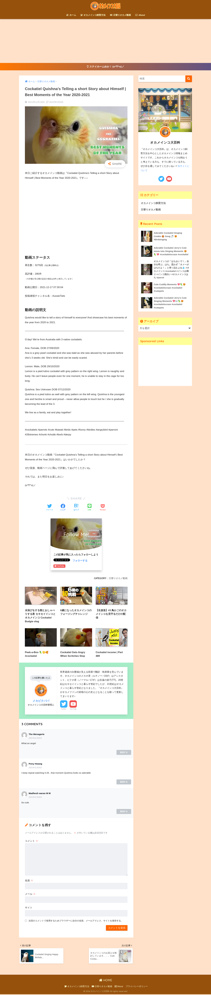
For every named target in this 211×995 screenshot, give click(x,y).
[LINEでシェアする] (89, 508)
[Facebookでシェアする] (62, 508)
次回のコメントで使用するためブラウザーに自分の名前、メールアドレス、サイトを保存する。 (76, 921)
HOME (105, 981)
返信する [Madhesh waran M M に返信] (124, 812)
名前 (29, 880)
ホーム (71, 15)
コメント (31, 841)
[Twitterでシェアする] (49, 508)
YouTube (73, 709)
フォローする (80, 560)
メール (30, 894)
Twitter (63, 709)
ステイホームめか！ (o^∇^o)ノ (105, 66)
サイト (28, 908)
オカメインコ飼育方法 (93, 15)
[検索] (188, 78)
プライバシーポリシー (137, 987)
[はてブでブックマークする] (76, 508)
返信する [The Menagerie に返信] (124, 753)
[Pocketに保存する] (103, 508)
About (140, 15)
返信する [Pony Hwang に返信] (124, 782)
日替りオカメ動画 (120, 15)
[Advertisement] (105, 40)
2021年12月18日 (35, 738)
